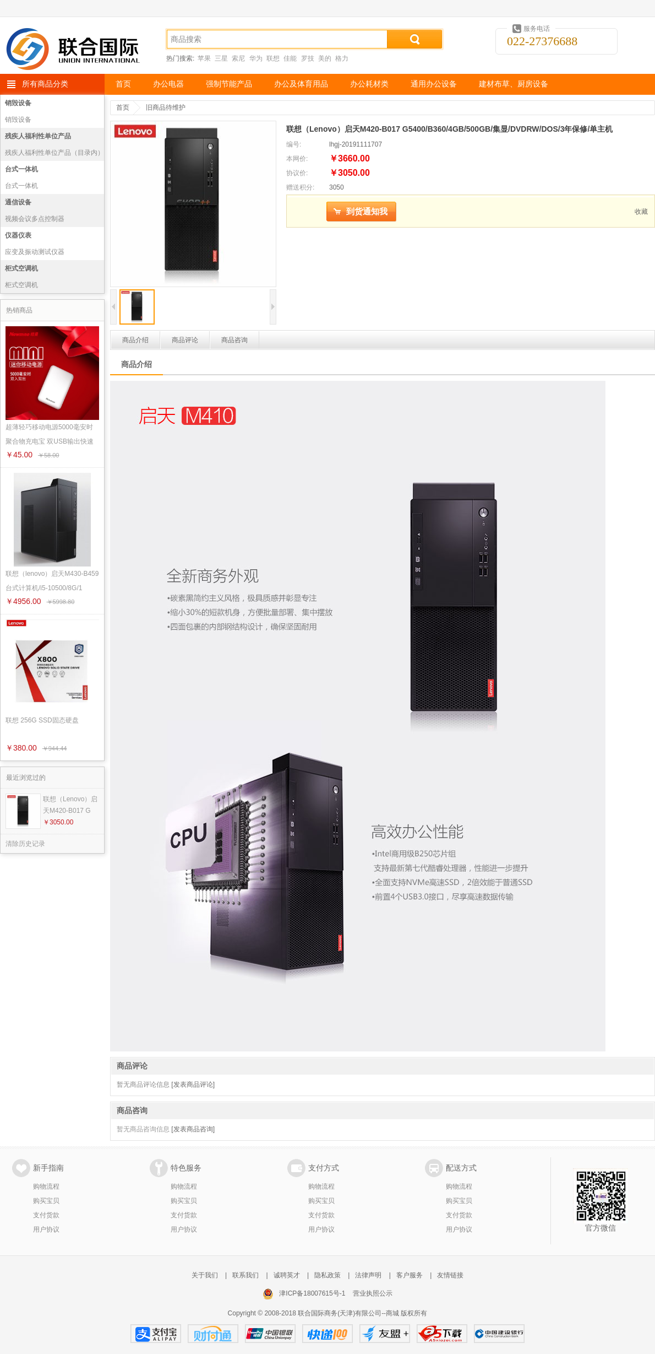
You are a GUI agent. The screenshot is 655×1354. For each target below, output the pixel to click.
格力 (341, 58)
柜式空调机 (21, 268)
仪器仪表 (18, 235)
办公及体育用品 (301, 84)
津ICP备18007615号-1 (312, 1293)
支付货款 (46, 1215)
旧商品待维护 (165, 107)
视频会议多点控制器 (34, 219)
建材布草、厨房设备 (513, 84)
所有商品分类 (45, 84)
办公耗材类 (369, 84)
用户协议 (46, 1229)
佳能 (290, 58)
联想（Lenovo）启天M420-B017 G (70, 804)
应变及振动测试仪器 (34, 252)
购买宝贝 (46, 1201)
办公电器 (168, 84)
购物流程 (46, 1186)
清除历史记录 (25, 844)
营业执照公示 (372, 1293)
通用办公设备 (434, 84)
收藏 (641, 211)
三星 (221, 58)
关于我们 (205, 1275)
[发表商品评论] (193, 1084)
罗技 (307, 58)
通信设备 (18, 202)
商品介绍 (135, 340)
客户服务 (409, 1275)
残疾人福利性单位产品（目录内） (54, 153)
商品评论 (185, 340)
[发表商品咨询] (193, 1129)
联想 (273, 58)
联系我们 (245, 1275)
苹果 (204, 58)
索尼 (238, 58)
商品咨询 (234, 340)
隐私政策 (327, 1275)
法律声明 (368, 1275)
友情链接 (450, 1275)
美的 (324, 58)
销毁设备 (18, 103)
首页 (123, 84)
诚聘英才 (287, 1275)
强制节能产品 (229, 84)
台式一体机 (21, 169)
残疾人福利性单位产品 (38, 136)
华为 (256, 58)
